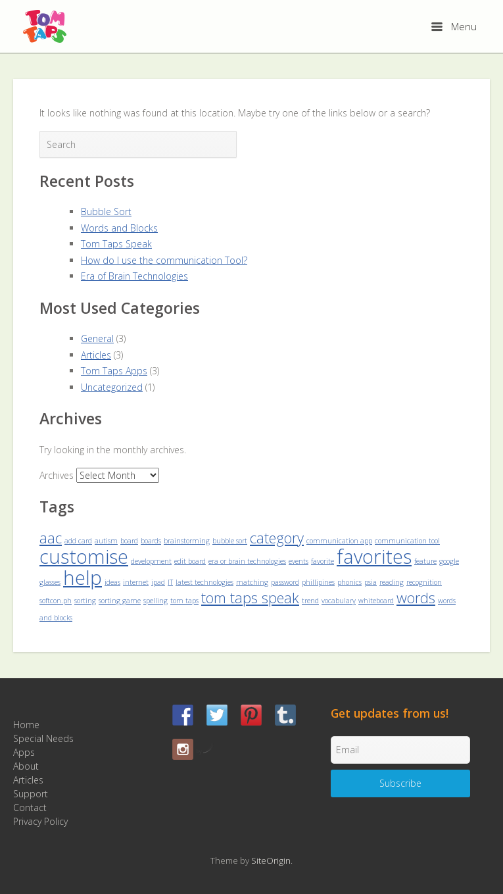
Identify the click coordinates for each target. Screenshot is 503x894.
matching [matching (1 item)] (252, 582)
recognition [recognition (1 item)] (424, 582)
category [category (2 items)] (277, 537)
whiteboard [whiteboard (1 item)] (376, 600)
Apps (24, 752)
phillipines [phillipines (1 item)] (318, 582)
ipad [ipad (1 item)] (158, 582)
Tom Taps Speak (116, 243)
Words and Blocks (119, 228)
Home (26, 724)
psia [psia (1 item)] (370, 582)
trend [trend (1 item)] (310, 600)
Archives (56, 475)
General (97, 338)
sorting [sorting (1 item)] (85, 600)
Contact (30, 807)
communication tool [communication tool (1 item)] (407, 540)
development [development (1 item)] (151, 561)
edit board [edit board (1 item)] (190, 561)
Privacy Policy (40, 821)
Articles (96, 355)
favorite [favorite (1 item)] (322, 561)
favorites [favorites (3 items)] (374, 556)
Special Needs (43, 738)
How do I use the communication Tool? (164, 260)
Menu (454, 26)
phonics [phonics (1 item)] (349, 582)
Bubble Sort (106, 211)
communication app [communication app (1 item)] (339, 540)
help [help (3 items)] (82, 577)
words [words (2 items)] (415, 597)
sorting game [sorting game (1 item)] (120, 600)
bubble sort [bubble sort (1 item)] (229, 540)
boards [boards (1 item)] (151, 540)
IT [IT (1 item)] (170, 582)
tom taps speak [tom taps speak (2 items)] (250, 597)
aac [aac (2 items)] (50, 537)
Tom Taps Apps (114, 370)
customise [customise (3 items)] (83, 556)
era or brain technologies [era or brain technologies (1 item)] (247, 561)
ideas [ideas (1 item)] (112, 582)
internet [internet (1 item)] (136, 582)
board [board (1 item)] (129, 540)
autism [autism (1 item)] (106, 540)
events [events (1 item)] (298, 561)
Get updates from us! (389, 713)
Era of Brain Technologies (134, 276)
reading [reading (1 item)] (391, 582)
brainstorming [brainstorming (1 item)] (187, 540)
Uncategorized (112, 387)
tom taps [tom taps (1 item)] (184, 600)
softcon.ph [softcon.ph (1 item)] (55, 600)
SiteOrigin (271, 860)
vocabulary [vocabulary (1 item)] (339, 600)
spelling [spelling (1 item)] (155, 600)
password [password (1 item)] (285, 582)
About (26, 766)
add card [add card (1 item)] (78, 540)
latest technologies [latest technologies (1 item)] (204, 582)
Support (30, 793)
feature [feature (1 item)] (425, 561)
